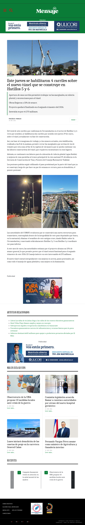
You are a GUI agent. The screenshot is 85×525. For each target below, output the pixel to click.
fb (16, 521)
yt (22, 521)
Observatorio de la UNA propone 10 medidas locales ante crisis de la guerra (21, 400)
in (27, 521)
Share (73, 120)
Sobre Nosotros (7, 503)
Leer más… (11, 408)
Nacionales (10, 76)
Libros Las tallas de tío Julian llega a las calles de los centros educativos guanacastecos (42, 321)
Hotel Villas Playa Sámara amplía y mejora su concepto (30, 323)
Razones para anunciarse (11, 507)
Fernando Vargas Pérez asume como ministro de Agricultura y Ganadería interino (61, 444)
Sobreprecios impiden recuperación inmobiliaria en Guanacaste (34, 326)
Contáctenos (6, 513)
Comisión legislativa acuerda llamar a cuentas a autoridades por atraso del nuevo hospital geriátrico (60, 401)
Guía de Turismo (17, 510)
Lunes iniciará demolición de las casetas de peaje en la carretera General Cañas (23, 444)
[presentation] (12, 480)
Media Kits (6, 510)
